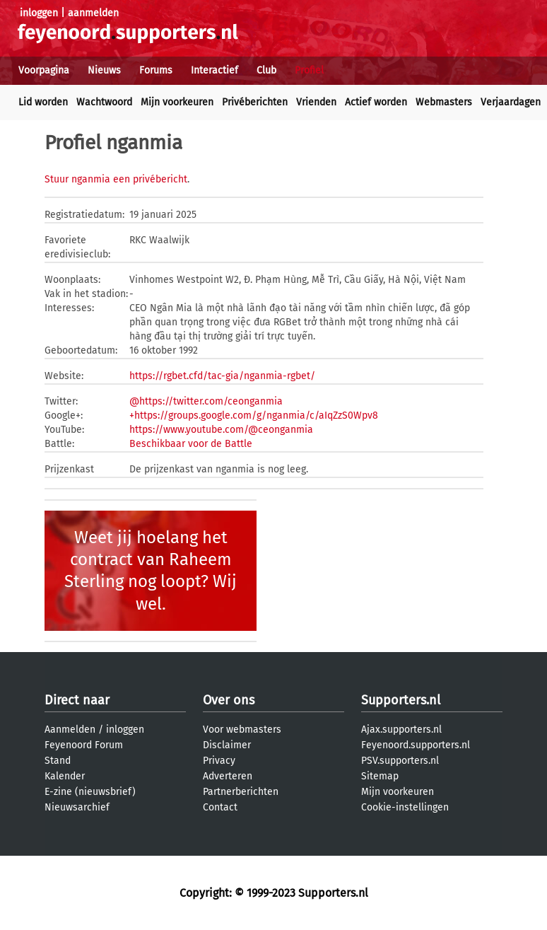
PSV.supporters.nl (400, 761)
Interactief (214, 70)
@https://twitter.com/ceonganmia (206, 401)
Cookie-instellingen (405, 807)
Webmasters (444, 102)
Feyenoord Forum (84, 745)
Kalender (65, 776)
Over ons (228, 700)
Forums (155, 70)
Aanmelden (70, 729)
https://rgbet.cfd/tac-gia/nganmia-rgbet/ (222, 376)
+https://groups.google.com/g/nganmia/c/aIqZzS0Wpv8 (253, 415)
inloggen (39, 13)
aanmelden (93, 13)
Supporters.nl (400, 700)
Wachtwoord (104, 102)
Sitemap (380, 776)
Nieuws (104, 70)
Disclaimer (227, 745)
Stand (58, 761)
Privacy (219, 761)
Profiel (309, 70)
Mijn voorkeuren (177, 102)
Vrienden (316, 102)
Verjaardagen (511, 102)
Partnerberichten (240, 792)
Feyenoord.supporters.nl (415, 745)
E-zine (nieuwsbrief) (90, 792)
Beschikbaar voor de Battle (190, 444)
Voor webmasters (242, 729)
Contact (220, 807)
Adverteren (227, 776)
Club (266, 70)
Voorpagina (43, 70)
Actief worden (376, 102)
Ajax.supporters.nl (401, 729)
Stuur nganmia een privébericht (116, 179)
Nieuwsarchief (77, 807)
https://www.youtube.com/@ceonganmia (221, 430)
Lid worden (43, 102)
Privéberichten (255, 102)
